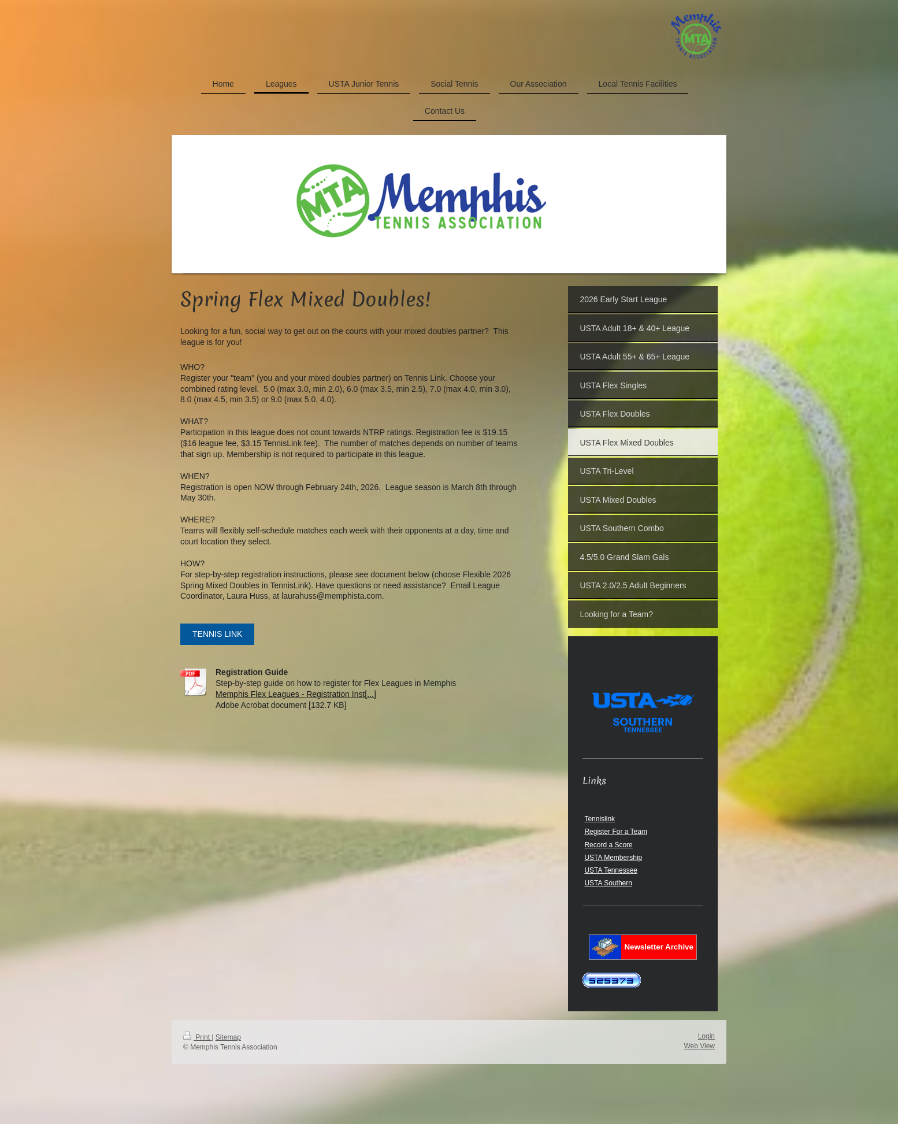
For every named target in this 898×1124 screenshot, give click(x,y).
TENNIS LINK (217, 634)
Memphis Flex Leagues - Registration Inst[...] (296, 694)
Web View (699, 1046)
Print (197, 1037)
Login (706, 1036)
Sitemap (228, 1037)
